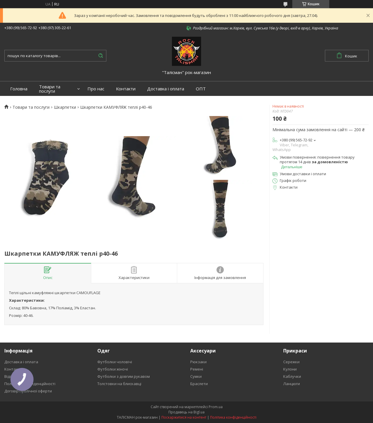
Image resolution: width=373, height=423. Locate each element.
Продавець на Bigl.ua (186, 412)
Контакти (126, 89)
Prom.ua (216, 406)
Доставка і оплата (165, 89)
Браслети (199, 383)
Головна (18, 89)
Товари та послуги (49, 89)
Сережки (291, 361)
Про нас (95, 89)
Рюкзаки (198, 361)
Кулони (290, 369)
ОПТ (201, 89)
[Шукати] (100, 56)
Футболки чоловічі (114, 361)
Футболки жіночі (112, 369)
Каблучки (292, 376)
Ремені (196, 369)
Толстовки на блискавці (119, 383)
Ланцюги (291, 383)
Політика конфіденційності (233, 417)
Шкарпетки (65, 107)
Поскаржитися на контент (183, 417)
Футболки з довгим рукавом (123, 376)
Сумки (196, 376)
